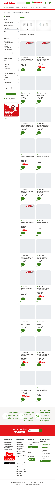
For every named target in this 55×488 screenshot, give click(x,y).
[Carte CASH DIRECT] (37, 416)
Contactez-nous (20, 446)
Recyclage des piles (21, 471)
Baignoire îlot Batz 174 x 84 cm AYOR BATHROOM (43, 289)
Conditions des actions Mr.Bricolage (20, 461)
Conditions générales (39, 482)
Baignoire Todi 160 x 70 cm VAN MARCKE (43, 157)
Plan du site (19, 475)
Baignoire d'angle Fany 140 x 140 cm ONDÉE (43, 94)
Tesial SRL (39, 484)
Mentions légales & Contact (25, 482)
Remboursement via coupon (21, 467)
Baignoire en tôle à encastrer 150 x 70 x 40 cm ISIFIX (27, 323)
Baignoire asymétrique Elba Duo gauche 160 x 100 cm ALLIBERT (27, 61)
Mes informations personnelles (8, 447)
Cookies (19, 473)
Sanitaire (9, 12)
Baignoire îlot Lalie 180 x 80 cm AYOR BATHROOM (43, 355)
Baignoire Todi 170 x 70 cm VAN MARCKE (27, 192)
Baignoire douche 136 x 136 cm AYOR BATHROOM (27, 389)
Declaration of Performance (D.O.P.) (20, 458)
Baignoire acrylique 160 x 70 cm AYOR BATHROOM (27, 258)
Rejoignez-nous (32, 447)
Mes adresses (8, 444)
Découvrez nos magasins (11, 119)
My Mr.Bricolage (8, 449)
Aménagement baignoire (18, 12)
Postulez (31, 459)
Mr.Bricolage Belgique (45, 444)
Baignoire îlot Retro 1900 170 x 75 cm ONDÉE (27, 157)
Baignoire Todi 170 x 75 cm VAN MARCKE (43, 192)
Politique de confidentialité (19, 464)
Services (19, 453)
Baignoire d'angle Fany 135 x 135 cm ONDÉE (27, 94)
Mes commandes (8, 442)
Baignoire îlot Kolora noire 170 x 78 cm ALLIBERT (43, 60)
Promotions (19, 442)
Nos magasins (20, 444)
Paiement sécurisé (21, 451)
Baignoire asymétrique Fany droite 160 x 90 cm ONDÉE (43, 126)
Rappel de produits (21, 469)
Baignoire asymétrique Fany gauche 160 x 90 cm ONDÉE (27, 126)
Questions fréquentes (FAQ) (21, 456)
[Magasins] (21, 416)
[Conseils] (5, 416)
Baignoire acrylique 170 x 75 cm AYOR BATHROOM (43, 223)
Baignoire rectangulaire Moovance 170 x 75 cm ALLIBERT (26, 290)
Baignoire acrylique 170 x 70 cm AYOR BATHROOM (43, 389)
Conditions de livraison (19, 449)
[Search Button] (28, 3)
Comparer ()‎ (47, 37)
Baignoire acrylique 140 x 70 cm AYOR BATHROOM (43, 258)
